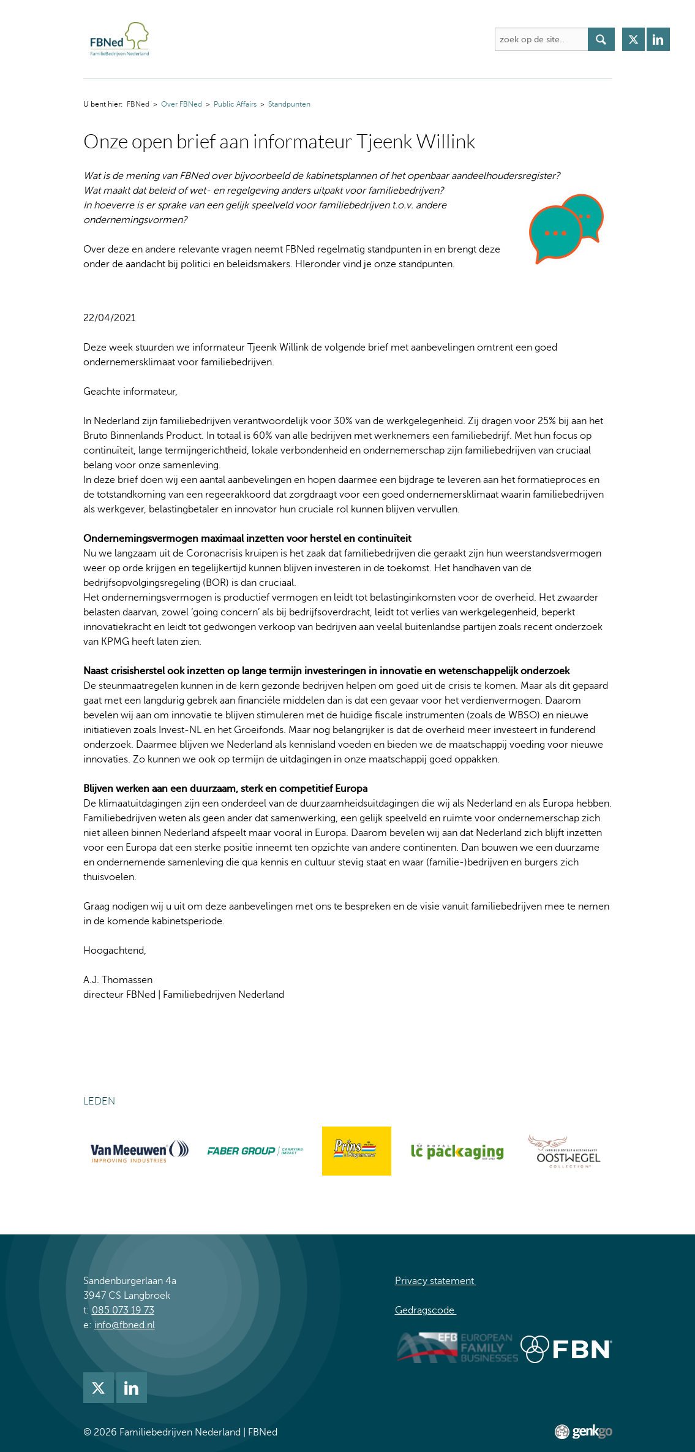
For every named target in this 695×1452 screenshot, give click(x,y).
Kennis (417, 39)
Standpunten (289, 104)
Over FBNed (223, 39)
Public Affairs (235, 104)
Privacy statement (435, 1281)
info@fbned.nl (124, 1325)
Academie (361, 39)
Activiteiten (294, 39)
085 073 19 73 (123, 1310)
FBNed (171, 39)
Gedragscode (426, 1310)
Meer (463, 39)
